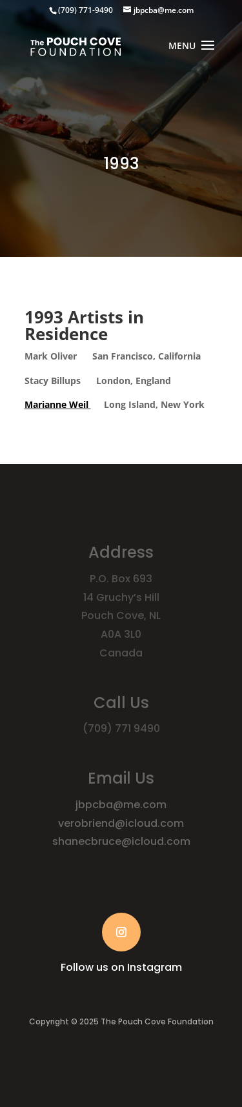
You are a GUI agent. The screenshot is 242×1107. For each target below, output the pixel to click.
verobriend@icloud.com (121, 823)
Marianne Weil (58, 404)
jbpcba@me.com (121, 804)
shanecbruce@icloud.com (121, 841)
